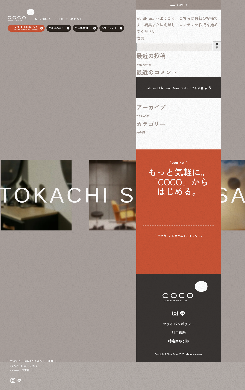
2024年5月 (145, 122)
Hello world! (146, 64)
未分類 (142, 139)
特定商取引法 (178, 368)
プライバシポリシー (179, 351)
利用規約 (179, 360)
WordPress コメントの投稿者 (189, 87)
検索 (140, 38)
